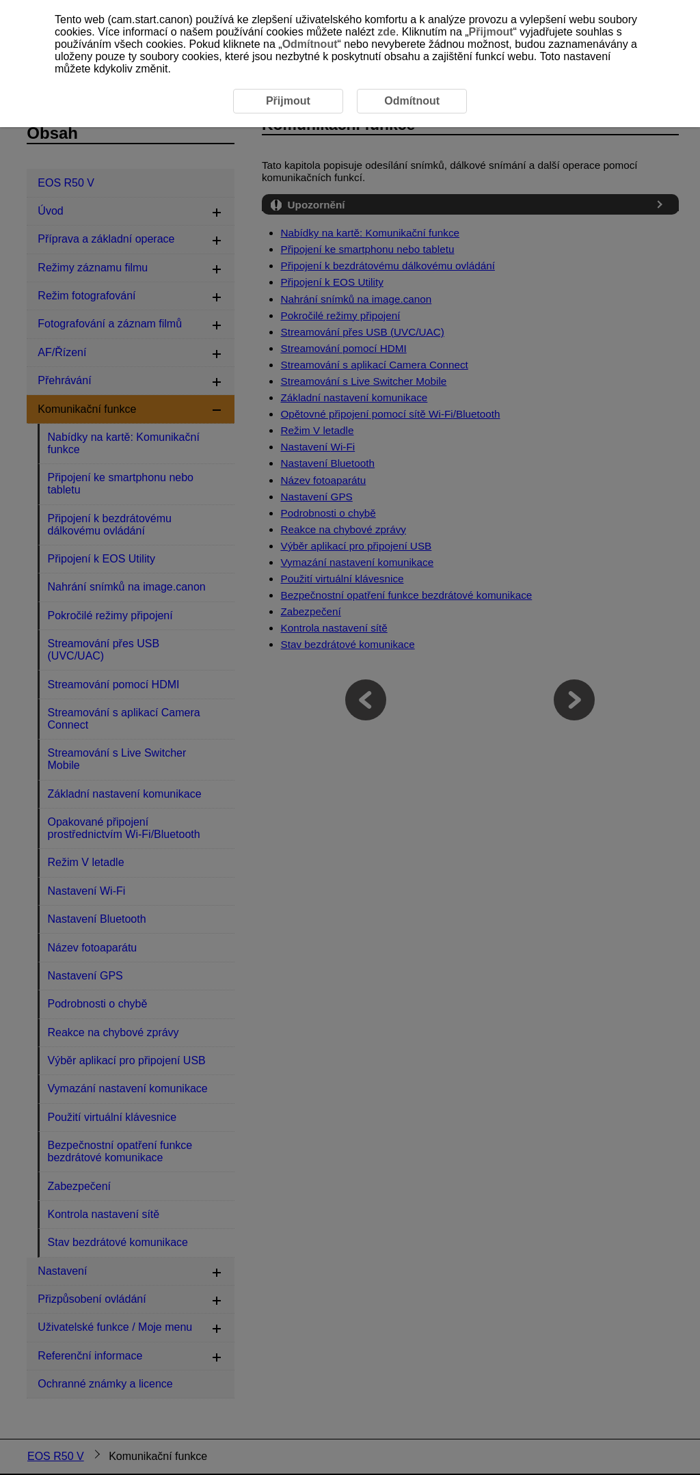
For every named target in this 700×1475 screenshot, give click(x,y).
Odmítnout (310, 44)
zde (386, 32)
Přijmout (491, 32)
